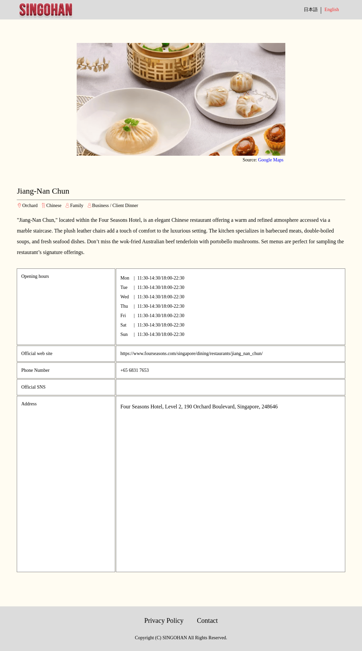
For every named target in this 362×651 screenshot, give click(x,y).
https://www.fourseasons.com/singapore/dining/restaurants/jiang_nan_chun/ (191, 353)
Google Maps (271, 159)
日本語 (311, 9)
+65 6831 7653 (134, 370)
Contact (207, 620)
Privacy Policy (164, 620)
